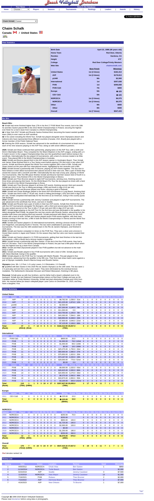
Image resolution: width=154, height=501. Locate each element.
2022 (4, 315)
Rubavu (52, 477)
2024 (4, 321)
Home (6, 9)
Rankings (92, 9)
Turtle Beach (54, 469)
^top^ (141, 491)
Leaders (108, 9)
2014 (4, 352)
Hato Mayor (53, 475)
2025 (4, 323)
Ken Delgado (29, 94)
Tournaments (71, 9)
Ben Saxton (78, 467)
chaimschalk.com (114, 66)
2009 (4, 415)
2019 (4, 307)
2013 (4, 349)
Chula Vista (53, 467)
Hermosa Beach (55, 480)
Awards (123, 9)
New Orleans (54, 482)
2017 (4, 300)
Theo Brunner (78, 477)
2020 (4, 310)
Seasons (51, 9)
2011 (4, 344)
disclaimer (16, 499)
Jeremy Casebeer (80, 472)
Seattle (51, 472)
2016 (4, 357)
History (137, 9)
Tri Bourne (77, 482)
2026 (4, 381)
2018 (4, 302)
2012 (4, 346)
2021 (4, 313)
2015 (4, 354)
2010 (4, 339)
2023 (4, 318)
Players (36, 9)
